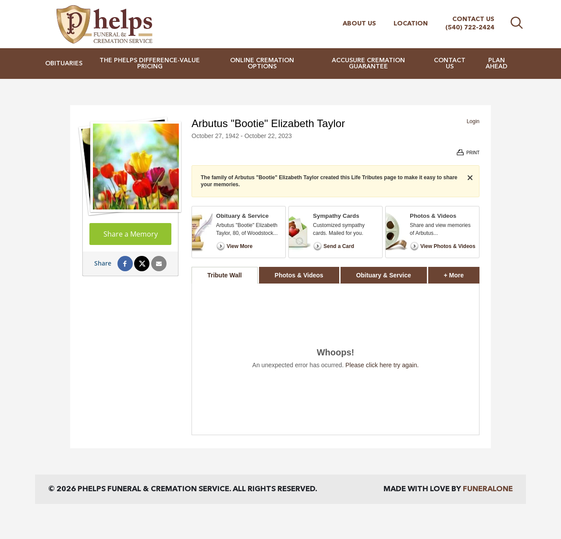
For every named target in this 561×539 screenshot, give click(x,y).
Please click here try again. (382, 365)
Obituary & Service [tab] (383, 275)
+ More (461, 273)
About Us (359, 24)
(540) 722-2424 (469, 28)
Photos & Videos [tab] (299, 275)
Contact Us (473, 19)
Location (411, 24)
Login (473, 121)
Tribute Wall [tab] (224, 275)
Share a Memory (130, 234)
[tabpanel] (335, 359)
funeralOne (488, 489)
